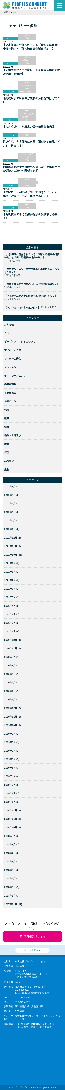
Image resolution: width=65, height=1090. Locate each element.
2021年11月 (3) (12, 546)
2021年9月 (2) (11, 563)
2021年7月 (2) (11, 580)
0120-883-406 (22, 997)
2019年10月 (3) (12, 725)
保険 (27, 38)
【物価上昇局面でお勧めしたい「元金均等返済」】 (31, 284)
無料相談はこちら (33, 936)
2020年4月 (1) (11, 682)
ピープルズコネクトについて (19, 341)
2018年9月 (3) (11, 836)
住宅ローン (27, 60)
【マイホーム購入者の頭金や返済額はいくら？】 (30, 295)
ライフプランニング (27, 182)
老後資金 (9, 461)
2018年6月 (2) (11, 861)
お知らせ (9, 324)
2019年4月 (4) (11, 776)
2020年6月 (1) (11, 665)
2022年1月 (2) (11, 529)
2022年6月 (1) (11, 486)
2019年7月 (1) (11, 750)
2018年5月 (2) (11, 870)
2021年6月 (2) (11, 588)
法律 (6, 426)
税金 (6, 444)
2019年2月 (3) (11, 793)
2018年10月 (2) (12, 827)
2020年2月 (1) (11, 691)
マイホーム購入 (27, 85)
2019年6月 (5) (11, 759)
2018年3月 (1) (11, 887)
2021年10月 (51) (13, 554)
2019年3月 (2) (11, 784)
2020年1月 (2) (11, 699)
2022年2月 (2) (11, 520)
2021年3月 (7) (11, 614)
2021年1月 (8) (11, 631)
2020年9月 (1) (11, 657)
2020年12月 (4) (12, 640)
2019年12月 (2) (12, 708)
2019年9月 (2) (11, 733)
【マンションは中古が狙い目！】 (22, 307)
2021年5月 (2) (11, 597)
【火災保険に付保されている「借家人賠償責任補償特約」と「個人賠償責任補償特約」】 (31, 256)
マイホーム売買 (12, 350)
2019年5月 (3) (11, 767)
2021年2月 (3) (11, 623)
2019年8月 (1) (11, 742)
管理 (6, 452)
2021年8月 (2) (11, 571)
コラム (27, 35)
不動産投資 (10, 392)
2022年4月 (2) (11, 503)
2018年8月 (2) (11, 844)
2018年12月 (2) (12, 810)
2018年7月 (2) (11, 853)
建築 (6, 418)
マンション (27, 157)
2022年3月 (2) (11, 512)
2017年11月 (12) (13, 904)
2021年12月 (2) (12, 537)
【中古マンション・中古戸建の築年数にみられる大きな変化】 (31, 271)
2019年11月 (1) (12, 716)
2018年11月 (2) (12, 819)
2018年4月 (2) (11, 878)
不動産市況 (10, 384)
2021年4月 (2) (11, 605)
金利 (6, 469)
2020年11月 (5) (12, 648)
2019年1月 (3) (11, 802)
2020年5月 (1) (11, 674)
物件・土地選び (27, 92)
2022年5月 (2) (11, 495)
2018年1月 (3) (11, 895)
